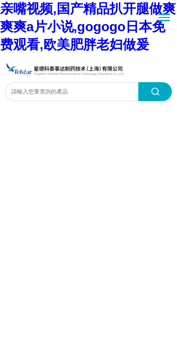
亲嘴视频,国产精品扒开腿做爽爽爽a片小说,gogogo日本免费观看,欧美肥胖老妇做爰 (88, 26)
